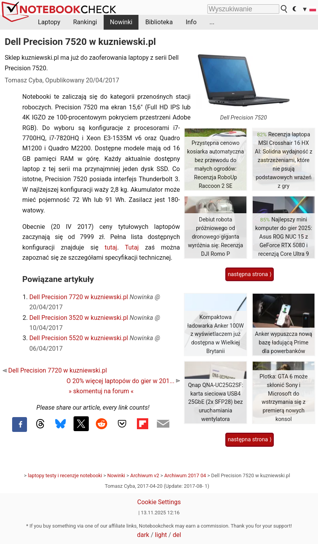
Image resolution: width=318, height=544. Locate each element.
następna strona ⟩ (249, 274)
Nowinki (121, 22)
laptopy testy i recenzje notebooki (65, 475)
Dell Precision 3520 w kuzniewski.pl (78, 317)
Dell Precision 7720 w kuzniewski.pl (78, 297)
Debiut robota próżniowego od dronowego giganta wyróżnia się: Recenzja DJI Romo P (215, 236)
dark (143, 535)
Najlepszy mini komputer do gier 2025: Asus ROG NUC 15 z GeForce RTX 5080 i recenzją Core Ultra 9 (283, 236)
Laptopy (49, 22)
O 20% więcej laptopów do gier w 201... (123, 381)
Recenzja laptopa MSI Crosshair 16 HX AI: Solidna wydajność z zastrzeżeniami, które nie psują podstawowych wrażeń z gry (283, 160)
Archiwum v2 (144, 475)
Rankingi (85, 22)
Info (191, 22)
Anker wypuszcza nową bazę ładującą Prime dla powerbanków (283, 342)
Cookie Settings (159, 502)
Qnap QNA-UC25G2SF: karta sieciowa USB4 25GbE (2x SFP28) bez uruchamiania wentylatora (215, 402)
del (176, 535)
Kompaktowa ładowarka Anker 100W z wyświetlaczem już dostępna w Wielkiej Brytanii (215, 334)
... (212, 22)
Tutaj (131, 247)
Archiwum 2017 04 (185, 475)
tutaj (111, 247)
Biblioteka (158, 22)
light (161, 535)
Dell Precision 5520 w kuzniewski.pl (78, 338)
